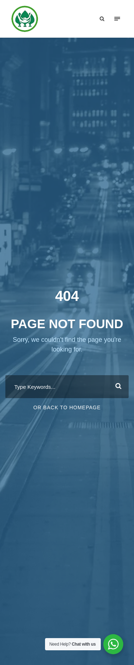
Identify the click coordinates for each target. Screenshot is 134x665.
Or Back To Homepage (67, 407)
